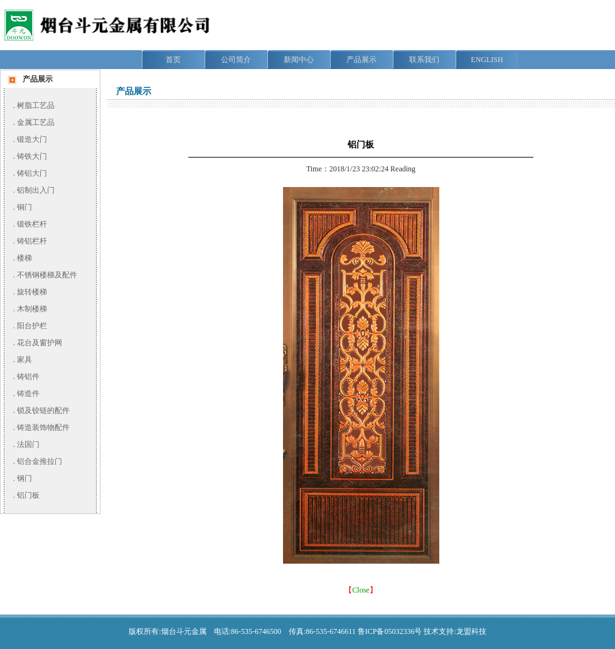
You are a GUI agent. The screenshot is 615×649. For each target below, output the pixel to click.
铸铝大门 (32, 173)
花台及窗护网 (39, 342)
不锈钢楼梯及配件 (47, 275)
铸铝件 (28, 376)
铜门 (24, 207)
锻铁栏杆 (32, 224)
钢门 (24, 478)
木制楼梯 (32, 308)
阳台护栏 (32, 325)
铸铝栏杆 (32, 241)
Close (360, 590)
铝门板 (28, 495)
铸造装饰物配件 (43, 427)
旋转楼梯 (32, 291)
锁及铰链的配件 (43, 410)
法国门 (28, 444)
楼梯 (24, 258)
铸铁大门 (32, 156)
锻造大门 (32, 139)
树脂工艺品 (36, 105)
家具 (24, 359)
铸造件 (28, 393)
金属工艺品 (36, 122)
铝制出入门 (36, 190)
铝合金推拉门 (39, 461)
